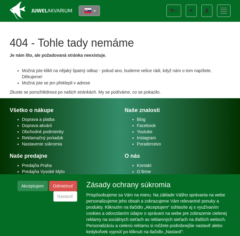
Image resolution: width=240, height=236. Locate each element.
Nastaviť (65, 196)
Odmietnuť (63, 186)
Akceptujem (32, 186)
